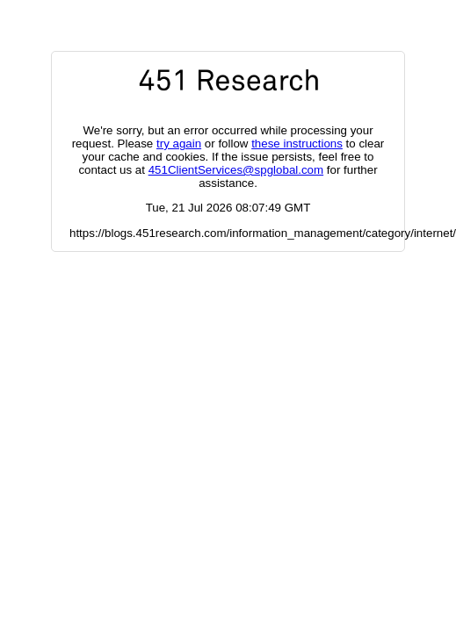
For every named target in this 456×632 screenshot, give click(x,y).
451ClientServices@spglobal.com (235, 169)
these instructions (297, 143)
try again (178, 143)
